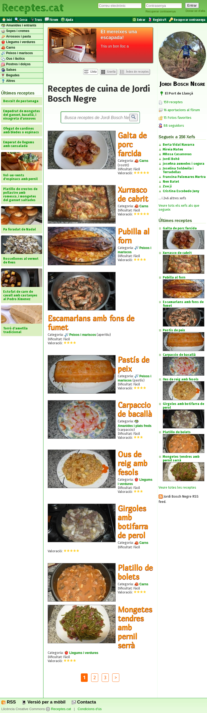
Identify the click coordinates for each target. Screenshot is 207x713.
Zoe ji (167, 186)
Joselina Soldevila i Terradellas (178, 170)
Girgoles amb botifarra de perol (133, 522)
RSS (8, 702)
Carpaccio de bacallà (135, 409)
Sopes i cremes (15, 31)
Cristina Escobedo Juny (181, 191)
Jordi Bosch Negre (182, 83)
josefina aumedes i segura (183, 164)
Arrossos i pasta (16, 37)
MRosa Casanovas (177, 154)
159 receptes (171, 102)
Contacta (84, 702)
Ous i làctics (13, 59)
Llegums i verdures (18, 42)
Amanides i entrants (18, 25)
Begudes (10, 75)
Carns (8, 48)
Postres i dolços (16, 64)
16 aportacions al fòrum (182, 110)
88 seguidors (171, 126)
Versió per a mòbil (43, 702)
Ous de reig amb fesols (132, 463)
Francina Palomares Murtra (184, 177)
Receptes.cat (32, 8)
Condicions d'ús (90, 709)
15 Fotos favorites (175, 118)
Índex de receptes (134, 72)
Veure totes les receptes (177, 487)
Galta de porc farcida (132, 144)
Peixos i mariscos (17, 53)
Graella (108, 72)
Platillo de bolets (135, 572)
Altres (8, 81)
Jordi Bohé (171, 159)
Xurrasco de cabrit (133, 194)
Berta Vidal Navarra (178, 145)
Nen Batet (171, 181)
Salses (8, 70)
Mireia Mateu (173, 149)
